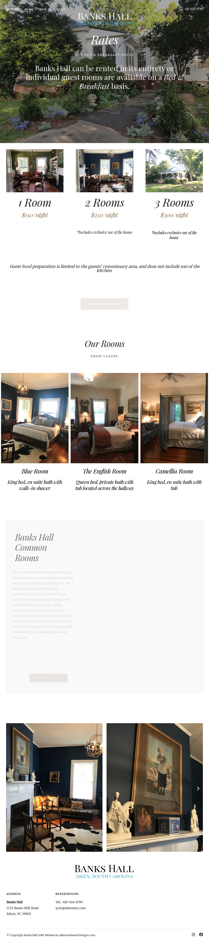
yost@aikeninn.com (71, 908)
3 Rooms (174, 201)
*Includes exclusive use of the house (104, 232)
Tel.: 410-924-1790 (69, 902)
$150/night (35, 215)
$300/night (174, 215)
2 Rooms (104, 201)
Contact (59, 9)
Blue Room (35, 471)
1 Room (34, 201)
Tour (43, 9)
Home (15, 9)
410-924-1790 (194, 9)
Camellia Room (174, 471)
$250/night (104, 215)
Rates (29, 9)
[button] (10, 788)
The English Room (104, 471)
